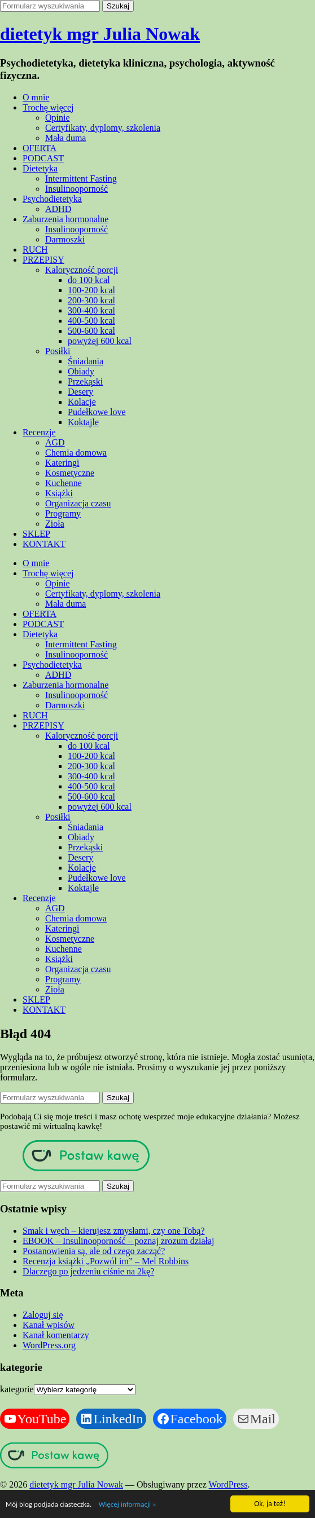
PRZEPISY (43, 259)
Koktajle (83, 422)
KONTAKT (44, 544)
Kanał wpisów (49, 1325)
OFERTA (39, 148)
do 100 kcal (89, 280)
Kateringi (62, 462)
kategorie (17, 1389)
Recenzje (39, 432)
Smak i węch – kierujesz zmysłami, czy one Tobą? (113, 1230)
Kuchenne (63, 483)
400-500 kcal (91, 320)
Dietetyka (40, 168)
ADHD (58, 209)
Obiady (81, 371)
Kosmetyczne (69, 473)
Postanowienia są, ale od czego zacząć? (94, 1251)
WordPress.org (49, 1345)
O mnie (36, 97)
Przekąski (85, 381)
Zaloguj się (43, 1315)
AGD (55, 442)
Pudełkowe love (97, 412)
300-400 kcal (91, 310)
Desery (80, 391)
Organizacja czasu (78, 503)
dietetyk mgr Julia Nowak (100, 34)
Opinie (57, 117)
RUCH (35, 249)
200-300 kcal (91, 300)
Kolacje (82, 402)
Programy (63, 513)
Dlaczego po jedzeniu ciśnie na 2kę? (88, 1271)
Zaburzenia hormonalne (65, 219)
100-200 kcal (91, 290)
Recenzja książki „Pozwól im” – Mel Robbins (106, 1261)
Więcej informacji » (130, 1505)
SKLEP (36, 534)
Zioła (54, 523)
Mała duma (65, 138)
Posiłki (57, 351)
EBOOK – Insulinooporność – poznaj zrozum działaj (118, 1241)
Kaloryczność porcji (81, 270)
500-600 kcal (91, 331)
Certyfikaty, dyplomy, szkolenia (102, 128)
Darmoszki (65, 239)
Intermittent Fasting (81, 178)
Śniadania (85, 361)
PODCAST (43, 158)
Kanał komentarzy (56, 1335)
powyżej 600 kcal (100, 341)
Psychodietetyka (52, 199)
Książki (59, 493)
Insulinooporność (76, 188)
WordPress (228, 1484)
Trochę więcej (48, 107)
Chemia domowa (76, 452)
